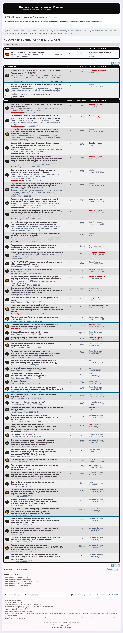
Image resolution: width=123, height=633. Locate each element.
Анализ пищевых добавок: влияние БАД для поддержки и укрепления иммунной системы (36, 278)
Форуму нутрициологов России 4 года (32, 338)
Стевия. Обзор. (19, 381)
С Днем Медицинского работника (29, 332)
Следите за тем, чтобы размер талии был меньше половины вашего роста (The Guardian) (37, 388)
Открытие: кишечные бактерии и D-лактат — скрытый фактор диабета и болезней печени (36, 117)
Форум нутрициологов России (41, 7)
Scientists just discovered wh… (101, 52)
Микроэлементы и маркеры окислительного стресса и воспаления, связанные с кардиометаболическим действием (35, 511)
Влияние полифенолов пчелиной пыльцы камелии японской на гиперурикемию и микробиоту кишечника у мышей (32, 442)
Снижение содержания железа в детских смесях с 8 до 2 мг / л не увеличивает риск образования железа (34, 492)
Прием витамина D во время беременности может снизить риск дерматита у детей (34, 326)
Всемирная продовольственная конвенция (34, 459)
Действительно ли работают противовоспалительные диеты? (28, 375)
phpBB (57, 622)
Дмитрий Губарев (24, 608)
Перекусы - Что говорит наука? (28, 402)
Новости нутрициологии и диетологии (32, 39)
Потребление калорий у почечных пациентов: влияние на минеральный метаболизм (36, 539)
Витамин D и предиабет (24, 434)
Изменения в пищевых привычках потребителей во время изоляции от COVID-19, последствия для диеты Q (37, 547)
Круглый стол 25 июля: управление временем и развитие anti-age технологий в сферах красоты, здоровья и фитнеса (36, 186)
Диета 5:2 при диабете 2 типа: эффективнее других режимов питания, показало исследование (35, 145)
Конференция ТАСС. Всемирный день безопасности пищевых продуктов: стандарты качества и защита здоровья (36, 290)
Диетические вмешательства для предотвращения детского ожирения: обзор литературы (35, 417)
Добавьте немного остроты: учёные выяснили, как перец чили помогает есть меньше (36, 212)
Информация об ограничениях (15, 618)
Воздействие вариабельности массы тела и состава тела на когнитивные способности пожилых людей (34, 131)
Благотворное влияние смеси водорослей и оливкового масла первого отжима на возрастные (34, 530)
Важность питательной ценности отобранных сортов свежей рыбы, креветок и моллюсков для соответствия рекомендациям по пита (36, 475)
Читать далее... (68, 33)
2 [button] (115, 63)
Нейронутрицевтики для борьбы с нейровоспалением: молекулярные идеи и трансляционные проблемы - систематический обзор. (37, 308)
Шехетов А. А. (17, 602)
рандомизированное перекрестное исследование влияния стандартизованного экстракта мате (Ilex (35, 521)
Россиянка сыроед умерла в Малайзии (32, 269)
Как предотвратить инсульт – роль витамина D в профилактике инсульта (36, 235)
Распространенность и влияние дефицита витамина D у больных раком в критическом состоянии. (35, 557)
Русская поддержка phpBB (61, 625)
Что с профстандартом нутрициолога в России (37, 253)
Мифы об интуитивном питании (28, 368)
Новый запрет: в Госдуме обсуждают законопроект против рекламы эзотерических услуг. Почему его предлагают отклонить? (36, 159)
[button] (118, 63)
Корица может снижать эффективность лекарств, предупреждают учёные (33, 171)
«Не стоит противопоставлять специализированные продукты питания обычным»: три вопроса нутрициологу (33, 427)
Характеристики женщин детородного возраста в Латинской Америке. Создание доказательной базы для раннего (34, 501)
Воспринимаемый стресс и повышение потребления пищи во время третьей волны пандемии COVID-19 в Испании (34, 452)
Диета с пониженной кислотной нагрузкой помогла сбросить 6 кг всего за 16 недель (34, 200)
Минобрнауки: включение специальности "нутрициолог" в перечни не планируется (34, 223)
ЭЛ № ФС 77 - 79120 (22, 613)
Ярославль (59, 81)
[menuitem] (7, 17)
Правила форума (11, 44)
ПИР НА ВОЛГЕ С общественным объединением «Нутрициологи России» (36, 263)
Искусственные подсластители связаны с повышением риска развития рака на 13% (34, 362)
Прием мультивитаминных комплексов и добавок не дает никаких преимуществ (33, 246)
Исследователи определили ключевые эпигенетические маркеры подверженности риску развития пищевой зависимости (35, 353)
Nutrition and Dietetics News (27, 52)
